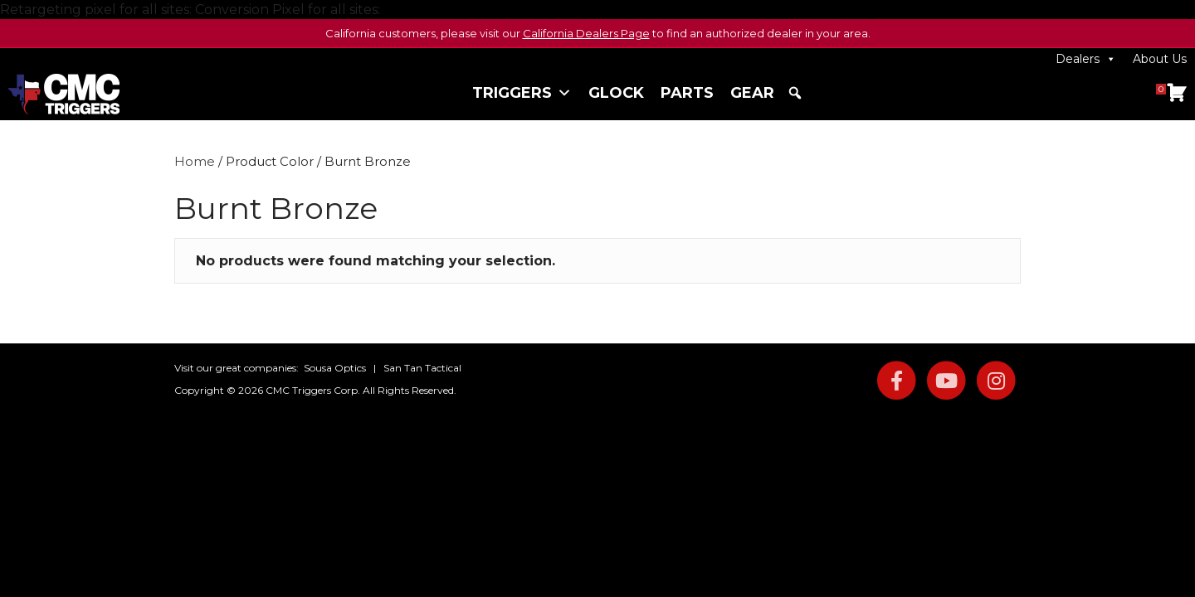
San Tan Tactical (422, 368)
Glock (616, 93)
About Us (1160, 58)
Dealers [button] (1086, 59)
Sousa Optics (335, 368)
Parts (687, 93)
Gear (752, 93)
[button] (795, 92)
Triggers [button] (522, 93)
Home (194, 161)
